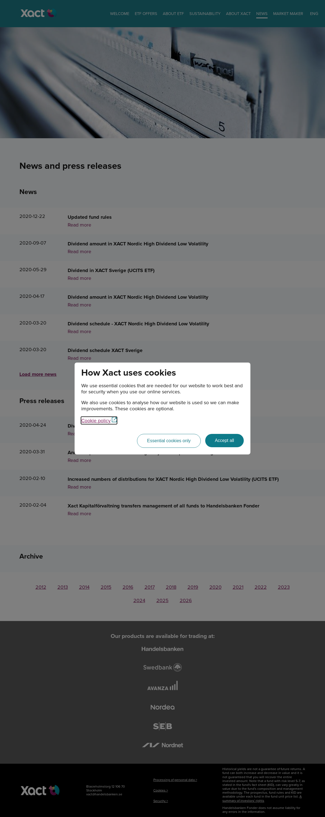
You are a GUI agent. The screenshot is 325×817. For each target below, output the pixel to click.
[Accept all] (224, 440)
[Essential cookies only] (168, 441)
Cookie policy (99, 420)
